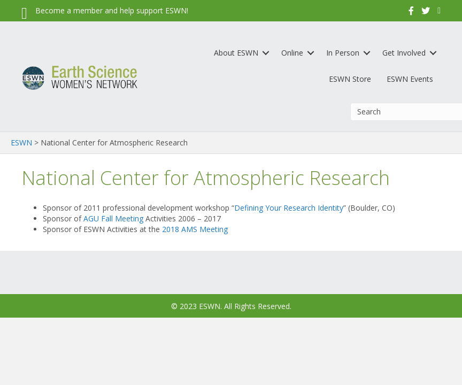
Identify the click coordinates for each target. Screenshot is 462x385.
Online (292, 53)
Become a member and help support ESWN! (111, 10)
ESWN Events (410, 79)
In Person (342, 53)
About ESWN (236, 53)
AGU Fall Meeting (113, 218)
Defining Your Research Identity (288, 208)
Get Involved (404, 53)
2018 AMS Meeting (195, 229)
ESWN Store (350, 79)
